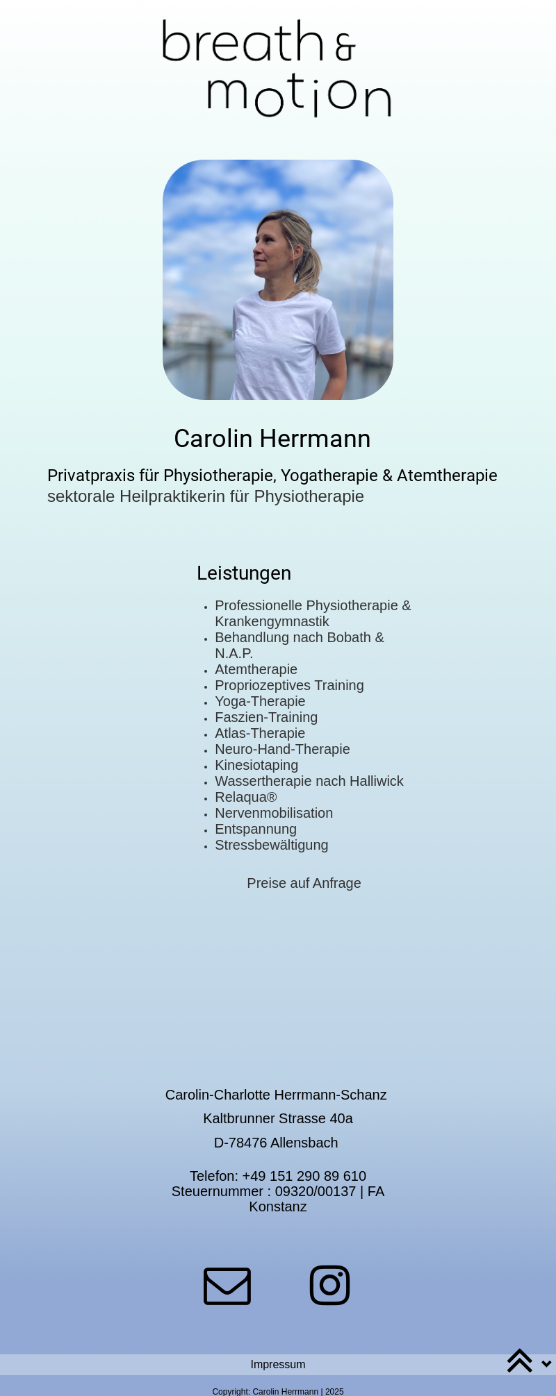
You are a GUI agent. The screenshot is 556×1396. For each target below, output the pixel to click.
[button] (278, 1365)
